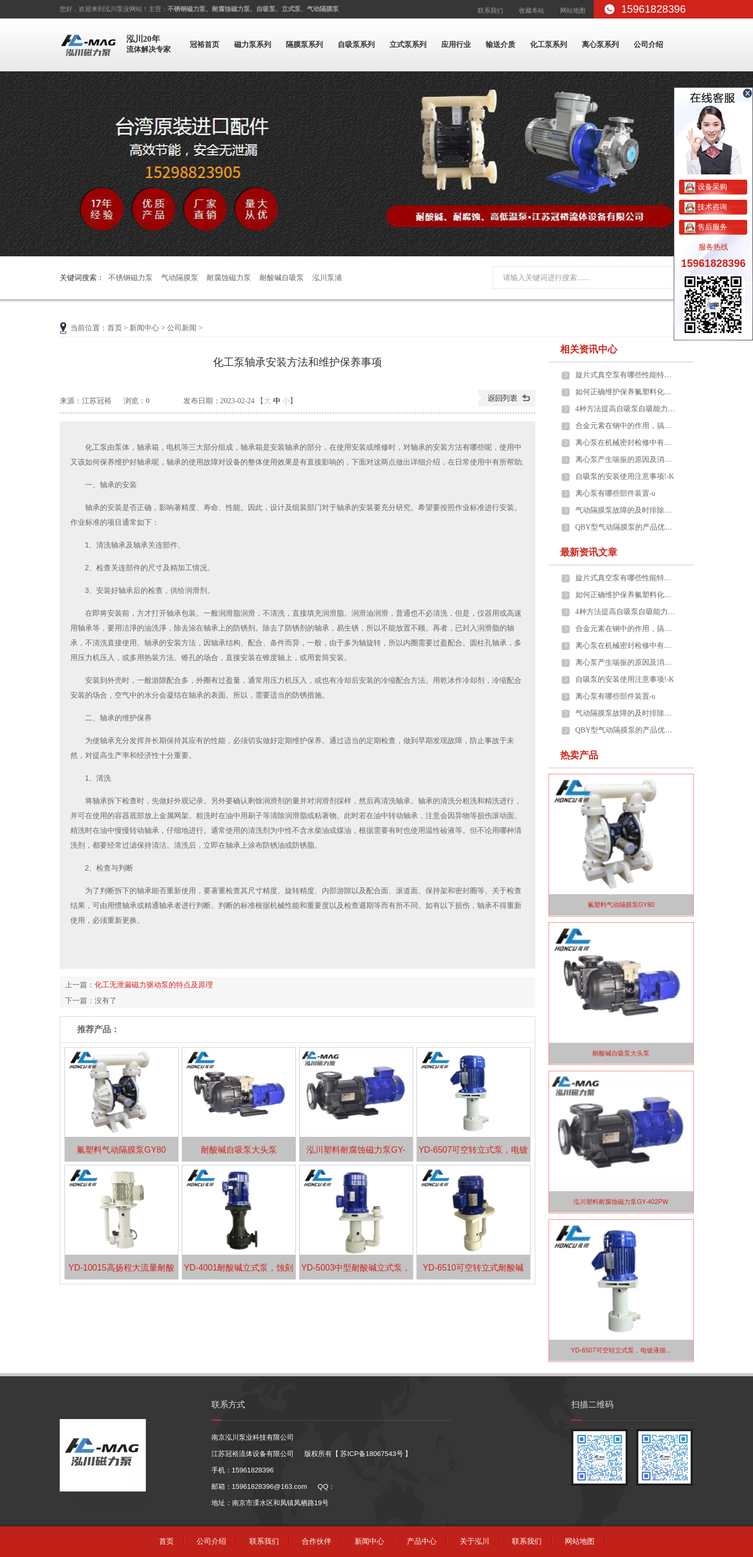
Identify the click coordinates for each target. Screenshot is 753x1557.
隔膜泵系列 (304, 45)
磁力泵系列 (252, 45)
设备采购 (705, 186)
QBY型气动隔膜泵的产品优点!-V (625, 527)
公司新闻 (182, 328)
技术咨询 (705, 206)
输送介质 (500, 45)
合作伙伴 (316, 1541)
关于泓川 (474, 1541)
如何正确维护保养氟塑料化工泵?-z (625, 392)
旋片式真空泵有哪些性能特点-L (625, 375)
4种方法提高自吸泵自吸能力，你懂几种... (625, 409)
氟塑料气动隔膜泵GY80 (121, 1149)
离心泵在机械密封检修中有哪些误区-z (625, 443)
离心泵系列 (600, 45)
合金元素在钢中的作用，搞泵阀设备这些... (625, 426)
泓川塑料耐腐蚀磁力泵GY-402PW (620, 1202)
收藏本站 (531, 10)
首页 (114, 328)
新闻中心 (144, 328)
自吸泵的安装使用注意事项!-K (624, 476)
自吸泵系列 (356, 45)
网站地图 (572, 10)
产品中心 (421, 1541)
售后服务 (705, 227)
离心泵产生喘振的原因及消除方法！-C (625, 460)
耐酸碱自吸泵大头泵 (239, 1149)
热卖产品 (579, 755)
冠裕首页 (204, 45)
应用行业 (456, 45)
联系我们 (490, 10)
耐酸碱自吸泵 (281, 277)
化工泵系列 (548, 45)
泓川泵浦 (327, 277)
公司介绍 (648, 45)
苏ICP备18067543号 (371, 1454)
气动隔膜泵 (179, 277)
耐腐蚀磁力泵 (229, 277)
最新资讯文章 (588, 552)
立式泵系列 (407, 45)
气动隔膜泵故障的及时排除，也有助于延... (625, 510)
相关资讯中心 (588, 349)
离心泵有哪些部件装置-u (615, 493)
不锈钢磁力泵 (130, 277)
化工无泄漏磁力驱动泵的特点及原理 (154, 984)
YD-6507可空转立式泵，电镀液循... (621, 1350)
